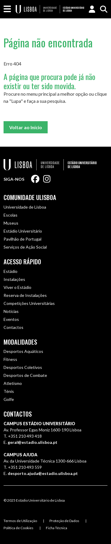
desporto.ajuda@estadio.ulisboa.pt (43, 473)
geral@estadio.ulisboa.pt (32, 442)
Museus (11, 222)
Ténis (9, 391)
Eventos (11, 319)
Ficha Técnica (56, 528)
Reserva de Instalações (25, 295)
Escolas (10, 214)
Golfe (9, 399)
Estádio (10, 271)
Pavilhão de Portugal (22, 238)
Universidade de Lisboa (25, 206)
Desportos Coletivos (23, 367)
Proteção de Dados (64, 521)
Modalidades (20, 341)
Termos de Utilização (20, 521)
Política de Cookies (18, 528)
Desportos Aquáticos (23, 351)
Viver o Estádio (17, 287)
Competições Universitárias (29, 303)
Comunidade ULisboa (30, 197)
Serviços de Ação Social (25, 246)
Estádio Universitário (23, 230)
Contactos (13, 327)
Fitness (10, 359)
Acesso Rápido (22, 261)
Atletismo (13, 383)
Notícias (11, 311)
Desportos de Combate (25, 375)
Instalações (14, 279)
